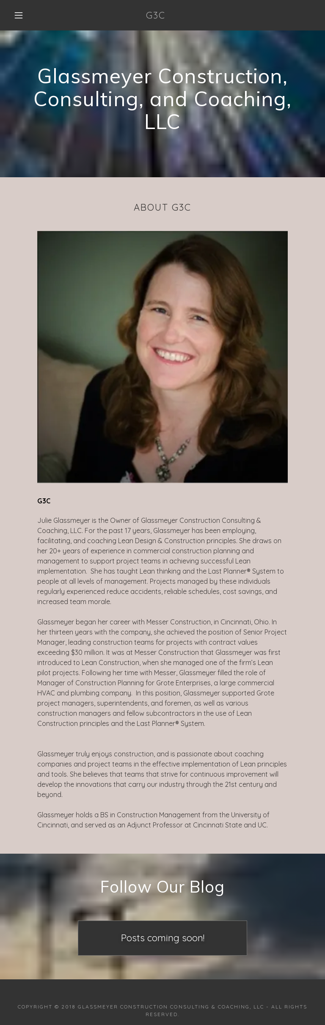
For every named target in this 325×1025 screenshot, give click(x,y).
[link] (155, 16)
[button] (18, 15)
